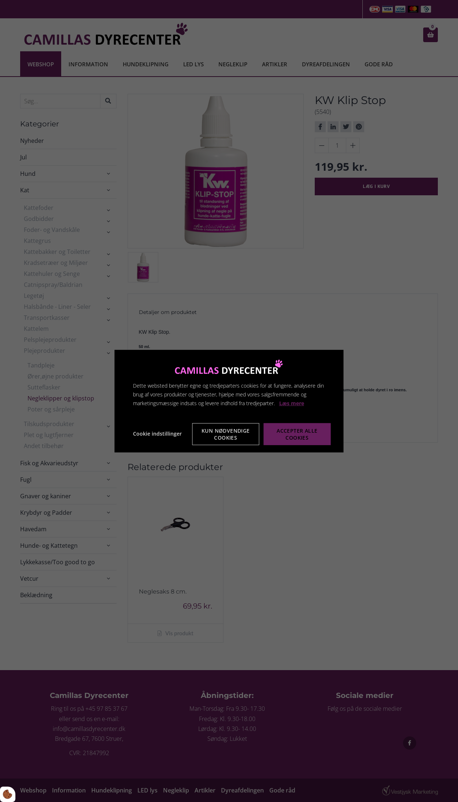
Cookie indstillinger (157, 433)
